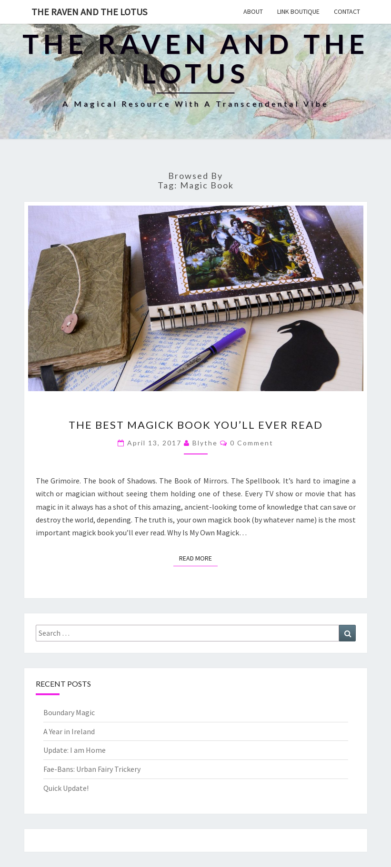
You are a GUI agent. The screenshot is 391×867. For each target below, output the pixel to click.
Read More (198, 557)
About (253, 11)
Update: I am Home (74, 750)
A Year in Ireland (69, 731)
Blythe (205, 443)
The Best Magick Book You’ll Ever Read (196, 424)
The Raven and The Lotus (89, 12)
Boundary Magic (69, 712)
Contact (347, 11)
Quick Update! (66, 788)
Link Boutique (298, 11)
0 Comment (251, 443)
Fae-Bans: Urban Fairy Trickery (91, 769)
